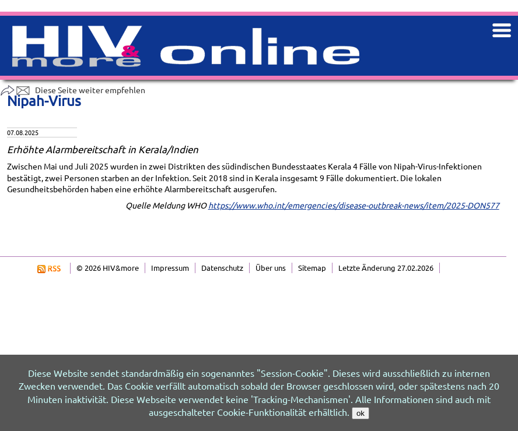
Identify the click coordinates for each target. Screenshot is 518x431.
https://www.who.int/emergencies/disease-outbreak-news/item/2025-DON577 (353, 205)
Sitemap (312, 268)
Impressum (170, 268)
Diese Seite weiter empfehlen (72, 89)
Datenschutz (222, 268)
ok (360, 413)
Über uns (271, 268)
